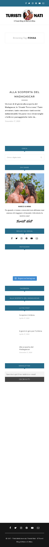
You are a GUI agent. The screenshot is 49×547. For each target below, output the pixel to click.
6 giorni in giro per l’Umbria (30, 331)
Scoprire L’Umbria (26, 315)
